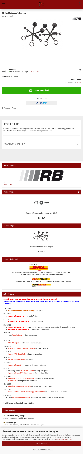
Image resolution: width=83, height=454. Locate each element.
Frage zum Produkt (10, 108)
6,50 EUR (41, 218)
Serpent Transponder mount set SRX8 (41, 213)
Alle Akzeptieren (41, 444)
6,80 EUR (41, 252)
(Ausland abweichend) (35, 72)
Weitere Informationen (41, 449)
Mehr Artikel (8, 184)
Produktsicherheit (14, 144)
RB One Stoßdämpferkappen (41, 247)
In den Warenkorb (39, 90)
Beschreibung (11, 124)
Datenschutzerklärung (63, 439)
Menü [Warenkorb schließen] (3, 3)
